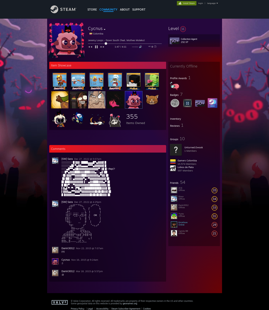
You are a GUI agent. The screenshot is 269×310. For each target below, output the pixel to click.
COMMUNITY (108, 9)
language (211, 3)
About (125, 9)
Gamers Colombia (187, 160)
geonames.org (130, 303)
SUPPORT (139, 9)
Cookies (147, 308)
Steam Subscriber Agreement (125, 308)
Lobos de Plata (186, 167)
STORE (92, 9)
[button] (194, 28)
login (200, 3)
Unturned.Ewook (193, 147)
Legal (90, 308)
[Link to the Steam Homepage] (66, 12)
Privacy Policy (77, 308)
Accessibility (102, 308)
